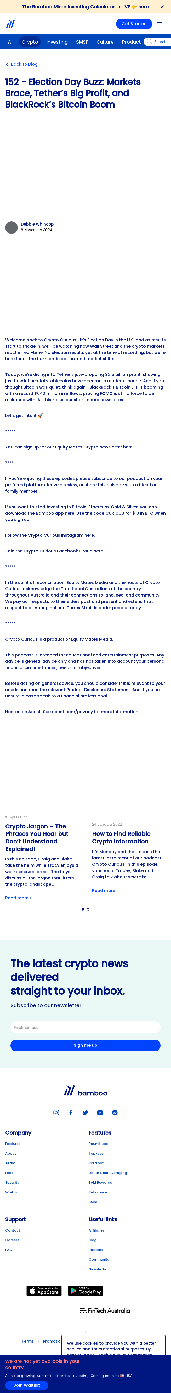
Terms (28, 1341)
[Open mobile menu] (159, 24)
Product (131, 42)
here (143, 6)
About (10, 1153)
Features (12, 1143)
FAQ (8, 1249)
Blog (92, 1240)
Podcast (96, 1249)
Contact (12, 1230)
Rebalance (98, 1192)
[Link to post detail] (42, 820)
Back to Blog (21, 64)
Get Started (134, 24)
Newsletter (98, 1269)
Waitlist (12, 1192)
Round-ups (98, 1143)
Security (12, 1182)
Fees (9, 1172)
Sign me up (85, 1045)
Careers (12, 1240)
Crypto (30, 42)
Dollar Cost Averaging (108, 1172)
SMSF (82, 42)
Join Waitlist (155, 1361)
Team (10, 1163)
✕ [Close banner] (162, 7)
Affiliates (97, 1230)
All (10, 42)
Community (99, 1259)
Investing (57, 42)
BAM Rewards (100, 1182)
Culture (105, 42)
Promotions (54, 1341)
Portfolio (96, 1163)
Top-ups (96, 1153)
